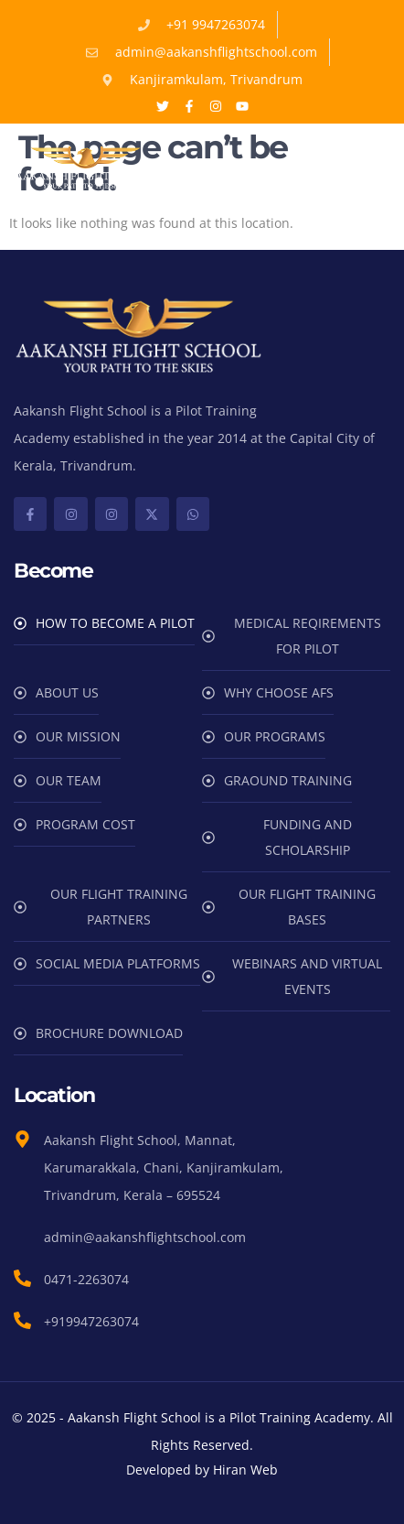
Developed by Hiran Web (202, 1469)
